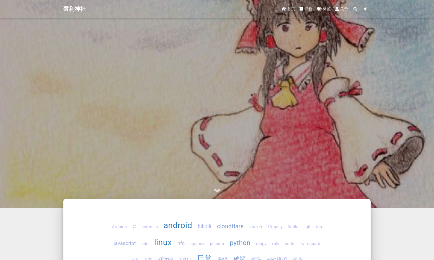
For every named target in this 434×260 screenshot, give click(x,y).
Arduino (119, 226)
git (308, 226)
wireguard (311, 243)
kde (145, 243)
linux (163, 242)
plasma (217, 243)
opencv (197, 243)
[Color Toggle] (365, 9)
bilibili (204, 226)
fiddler (294, 226)
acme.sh (149, 226)
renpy (261, 243)
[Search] (355, 9)
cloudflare (230, 226)
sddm (290, 243)
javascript (124, 243)
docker (255, 226)
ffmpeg (275, 226)
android (178, 225)
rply (275, 243)
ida (319, 226)
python (240, 243)
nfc (181, 243)
